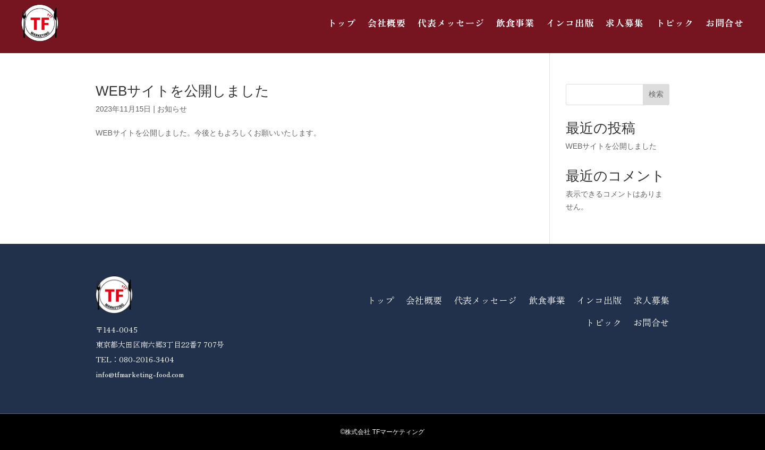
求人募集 (625, 22)
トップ (341, 22)
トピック (675, 22)
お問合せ (725, 22)
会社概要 (387, 22)
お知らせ (172, 109)
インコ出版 (570, 22)
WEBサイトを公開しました (182, 91)
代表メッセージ (451, 22)
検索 (656, 94)
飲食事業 (515, 22)
